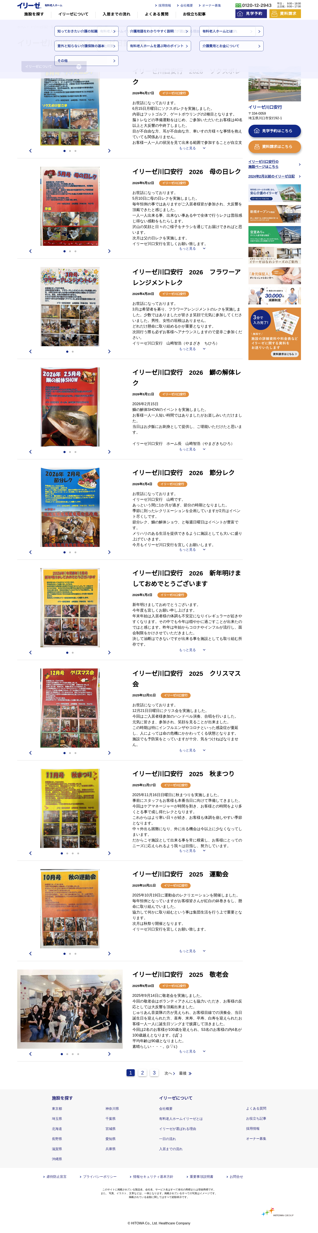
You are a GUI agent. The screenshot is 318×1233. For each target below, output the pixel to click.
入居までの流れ (117, 14)
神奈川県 (112, 1108)
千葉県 (111, 1118)
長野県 (57, 1139)
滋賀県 (57, 1149)
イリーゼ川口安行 (174, 93)
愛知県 (111, 1139)
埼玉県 (57, 1118)
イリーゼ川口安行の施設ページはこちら (263, 164)
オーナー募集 (211, 5)
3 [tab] (75, 151)
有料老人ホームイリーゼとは (181, 1118)
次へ (168, 1073)
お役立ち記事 (194, 14)
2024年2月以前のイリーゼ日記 (271, 176)
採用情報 (164, 5)
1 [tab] (64, 151)
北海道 (57, 1129)
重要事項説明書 (201, 1176)
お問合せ (236, 1176)
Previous (30, 151)
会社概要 (186, 5)
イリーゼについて (73, 14)
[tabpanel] (70, 105)
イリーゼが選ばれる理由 (177, 1129)
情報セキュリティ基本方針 (153, 1176)
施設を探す (34, 14)
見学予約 (254, 14)
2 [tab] (70, 151)
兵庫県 (111, 1149)
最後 (183, 1073)
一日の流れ (167, 1139)
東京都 (57, 1108)
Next (110, 151)
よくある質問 (157, 14)
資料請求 (288, 14)
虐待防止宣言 (56, 1176)
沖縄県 (57, 1159)
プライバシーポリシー (100, 1176)
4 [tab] (78, 854)
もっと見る (187, 148)
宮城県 (111, 1129)
